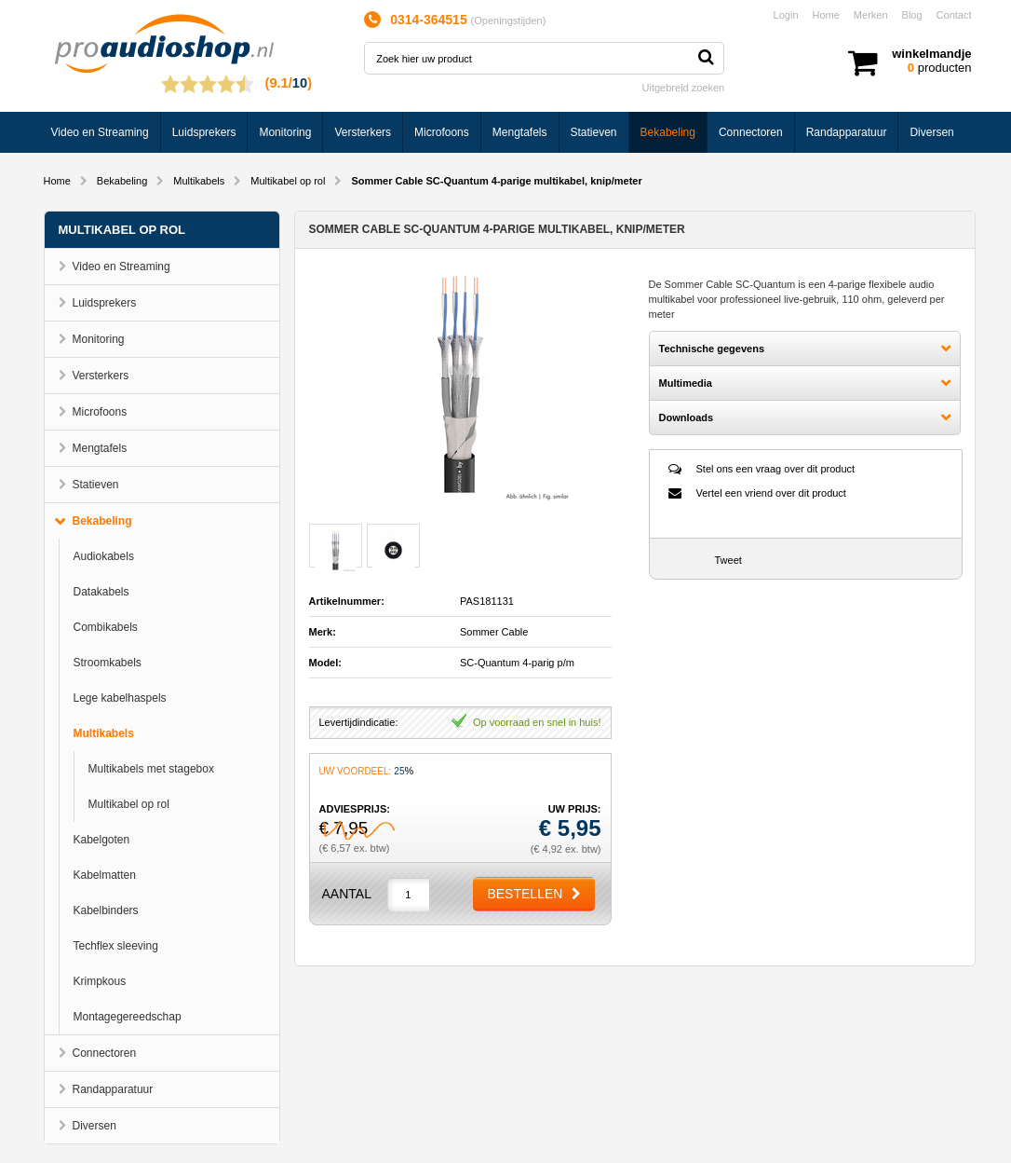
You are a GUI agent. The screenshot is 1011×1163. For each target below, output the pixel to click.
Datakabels (101, 591)
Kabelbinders (106, 910)
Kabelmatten (105, 875)
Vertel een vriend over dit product (771, 493)
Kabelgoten (102, 839)
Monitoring (285, 132)
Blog (912, 15)
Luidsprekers (204, 132)
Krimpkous (100, 981)
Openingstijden (508, 20)
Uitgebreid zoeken (683, 87)
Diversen (931, 132)
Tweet (728, 560)
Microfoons (441, 132)
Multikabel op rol (287, 180)
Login (786, 15)
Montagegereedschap (128, 1016)
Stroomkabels (108, 662)
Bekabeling (667, 132)
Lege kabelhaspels (120, 698)
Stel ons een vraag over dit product (776, 468)
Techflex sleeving (116, 945)
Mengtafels (519, 132)
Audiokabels (104, 556)
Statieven (594, 132)
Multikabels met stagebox (151, 768)
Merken (871, 15)
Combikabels (106, 627)
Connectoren (751, 132)
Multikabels (198, 180)
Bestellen (524, 893)
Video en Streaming (100, 132)
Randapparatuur (846, 132)
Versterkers (362, 132)
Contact (954, 15)
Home (826, 15)
